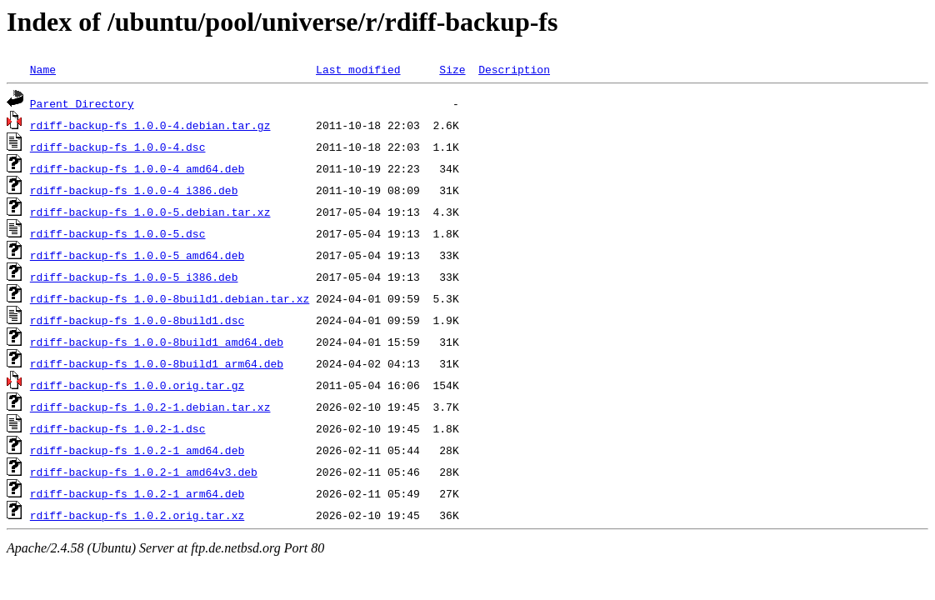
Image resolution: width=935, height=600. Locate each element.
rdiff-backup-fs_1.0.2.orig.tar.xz (137, 515)
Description (514, 69)
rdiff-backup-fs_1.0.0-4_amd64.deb (137, 168)
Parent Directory (82, 103)
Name (43, 69)
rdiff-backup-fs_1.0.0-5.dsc (118, 233)
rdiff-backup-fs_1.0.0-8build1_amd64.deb (156, 341)
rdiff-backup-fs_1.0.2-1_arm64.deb (137, 493)
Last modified (358, 69)
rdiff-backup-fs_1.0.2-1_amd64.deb (137, 450)
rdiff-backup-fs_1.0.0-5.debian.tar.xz (150, 211)
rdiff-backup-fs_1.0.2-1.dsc (118, 428)
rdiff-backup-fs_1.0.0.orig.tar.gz (137, 385)
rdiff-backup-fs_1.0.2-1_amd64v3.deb (144, 471)
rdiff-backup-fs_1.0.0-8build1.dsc (137, 320)
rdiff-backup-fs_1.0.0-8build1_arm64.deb (156, 363)
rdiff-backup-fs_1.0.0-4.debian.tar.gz (150, 125)
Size (452, 69)
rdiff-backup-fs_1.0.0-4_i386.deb (134, 190)
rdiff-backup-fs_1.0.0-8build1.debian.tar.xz (169, 298)
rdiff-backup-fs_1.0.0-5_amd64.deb (137, 255)
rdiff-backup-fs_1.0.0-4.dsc (118, 146)
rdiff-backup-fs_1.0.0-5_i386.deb (134, 276)
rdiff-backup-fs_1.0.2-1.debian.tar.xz (150, 406)
